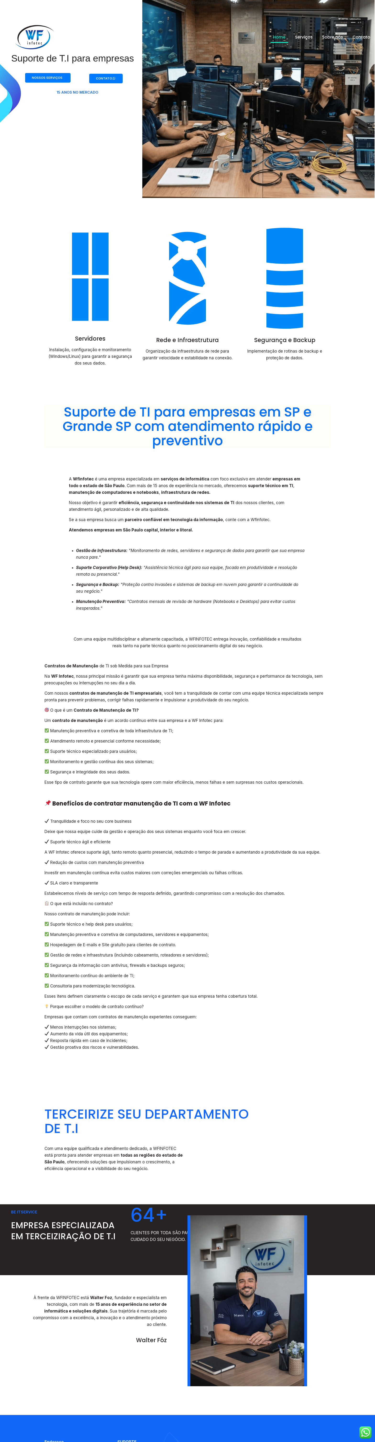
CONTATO (105, 81)
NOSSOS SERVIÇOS (47, 80)
